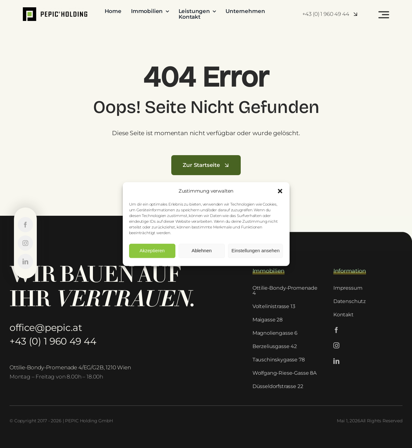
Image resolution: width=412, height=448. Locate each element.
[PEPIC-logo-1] (55, 10)
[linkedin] (336, 361)
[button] (280, 191)
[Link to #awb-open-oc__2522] (383, 14)
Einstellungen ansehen (256, 250)
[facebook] (336, 330)
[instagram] (336, 345)
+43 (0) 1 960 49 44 (53, 341)
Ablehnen (202, 250)
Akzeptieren (152, 250)
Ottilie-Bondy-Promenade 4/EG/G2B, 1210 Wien (70, 367)
